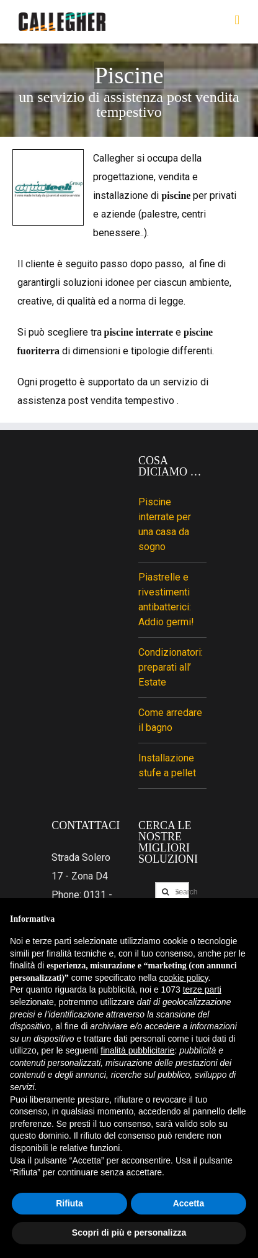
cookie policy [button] (183, 978)
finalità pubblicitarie (137, 1050)
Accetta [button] (189, 1203)
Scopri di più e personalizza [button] (129, 1232)
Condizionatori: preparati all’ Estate (170, 667)
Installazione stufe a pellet (167, 765)
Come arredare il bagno (170, 720)
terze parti (202, 989)
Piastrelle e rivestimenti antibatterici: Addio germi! (166, 599)
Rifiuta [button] (69, 1203)
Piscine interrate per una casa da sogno (164, 524)
